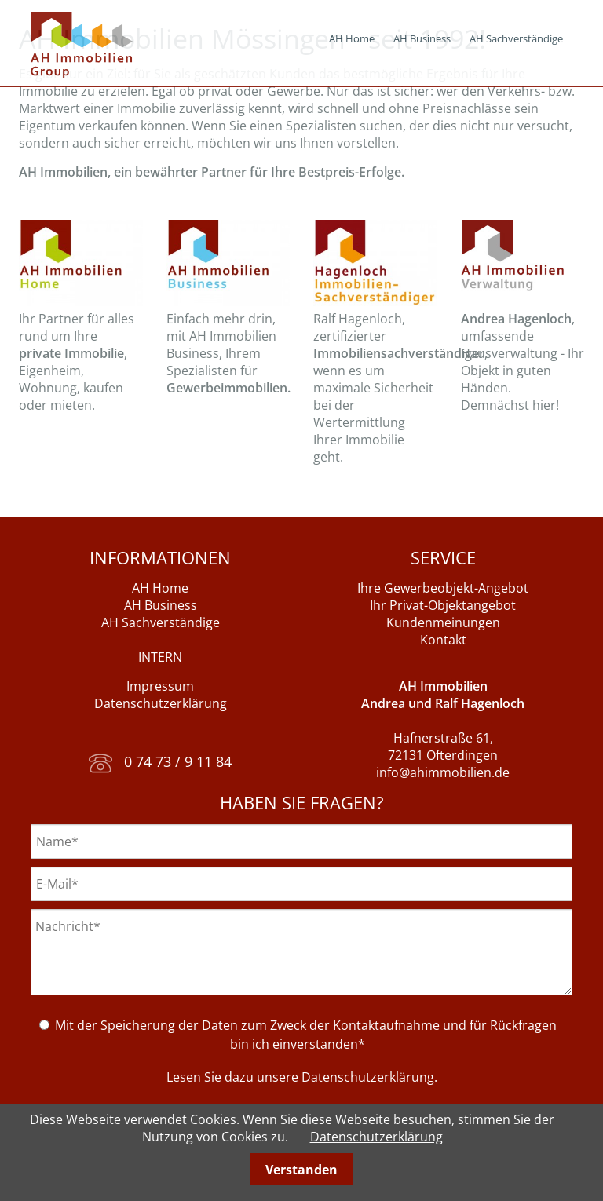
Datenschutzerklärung (160, 703)
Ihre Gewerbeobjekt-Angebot (442, 588)
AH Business (422, 38)
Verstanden (301, 1169)
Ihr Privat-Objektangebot (443, 605)
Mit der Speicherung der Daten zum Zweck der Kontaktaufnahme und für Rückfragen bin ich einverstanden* (306, 1035)
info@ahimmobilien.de (443, 772)
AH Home (352, 38)
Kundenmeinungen (443, 622)
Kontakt (443, 639)
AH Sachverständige (516, 38)
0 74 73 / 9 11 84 (160, 761)
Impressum (160, 686)
